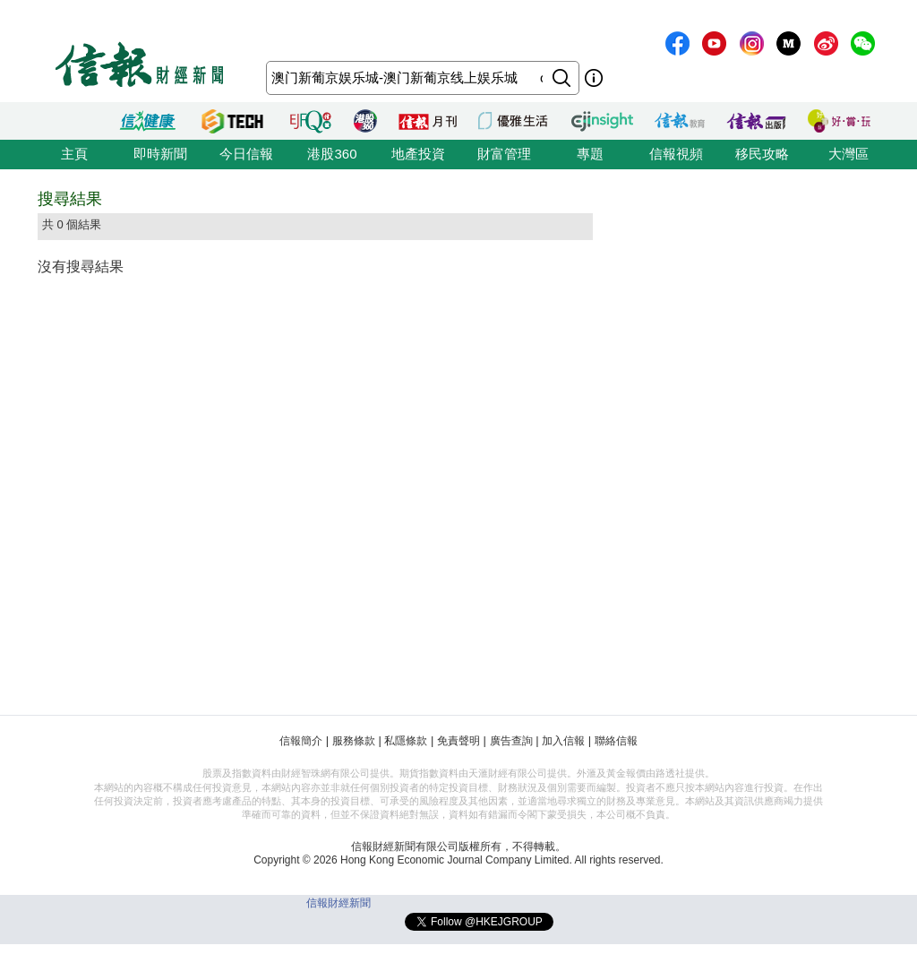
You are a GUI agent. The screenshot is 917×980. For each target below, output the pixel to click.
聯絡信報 (616, 741)
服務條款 (353, 741)
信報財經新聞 (338, 903)
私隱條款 (405, 741)
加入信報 (563, 741)
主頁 (74, 153)
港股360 (331, 153)
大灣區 (848, 153)
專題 (590, 153)
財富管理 (504, 153)
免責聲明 (458, 741)
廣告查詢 (511, 741)
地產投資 (418, 153)
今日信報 (246, 153)
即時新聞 (160, 153)
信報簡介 (300, 741)
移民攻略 (762, 153)
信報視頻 (676, 153)
